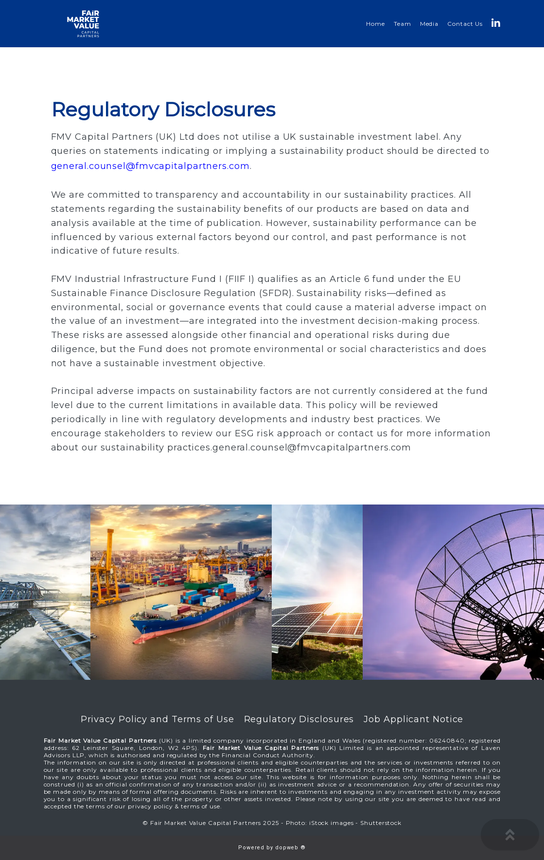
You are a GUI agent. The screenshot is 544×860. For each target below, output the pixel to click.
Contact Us (465, 23)
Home (375, 23)
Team (402, 23)
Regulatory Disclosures (299, 719)
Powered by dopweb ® (272, 847)
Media (429, 23)
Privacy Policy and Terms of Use (157, 719)
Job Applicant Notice (413, 719)
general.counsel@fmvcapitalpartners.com (150, 166)
